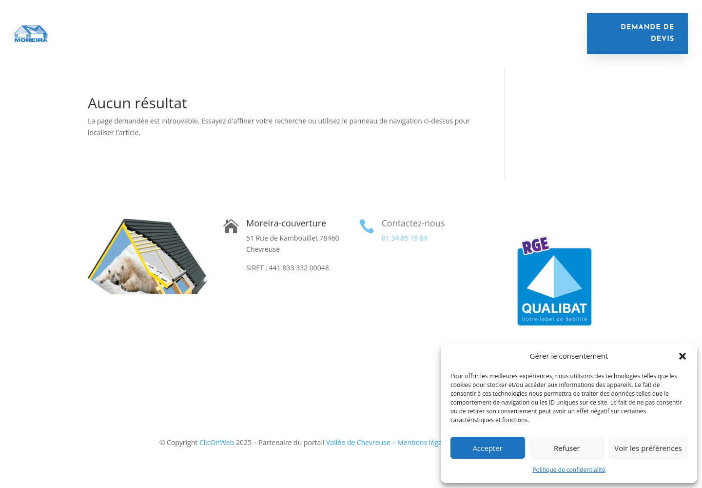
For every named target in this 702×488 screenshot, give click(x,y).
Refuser (567, 448)
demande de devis (647, 33)
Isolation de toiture (131, 26)
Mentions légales (424, 442)
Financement (556, 26)
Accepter (488, 448)
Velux (510, 26)
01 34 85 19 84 (403, 238)
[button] (682, 356)
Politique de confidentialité (568, 470)
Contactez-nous (412, 223)
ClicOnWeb (216, 442)
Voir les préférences (648, 448)
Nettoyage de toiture (328, 26)
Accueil (68, 26)
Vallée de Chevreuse (358, 442)
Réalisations (296, 41)
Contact (346, 41)
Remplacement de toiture (229, 26)
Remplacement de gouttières (433, 26)
